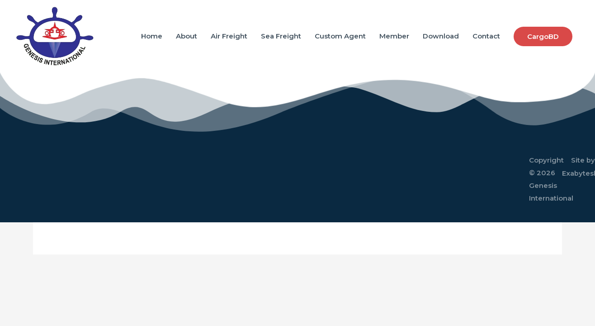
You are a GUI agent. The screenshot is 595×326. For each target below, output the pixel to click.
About (186, 36)
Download (441, 36)
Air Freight (229, 36)
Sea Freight (281, 36)
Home (151, 36)
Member (394, 36)
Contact (486, 36)
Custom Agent (340, 36)
